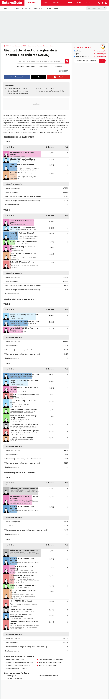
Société (16, 8)
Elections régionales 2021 (16, 46)
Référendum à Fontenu (47, 665)
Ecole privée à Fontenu (14, 679)
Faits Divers (26, 8)
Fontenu (40, 91)
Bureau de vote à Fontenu (15, 659)
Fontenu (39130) (11, 676)
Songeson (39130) (45, 66)
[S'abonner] (90, 61)
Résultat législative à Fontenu (16, 668)
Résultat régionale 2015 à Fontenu (17, 91)
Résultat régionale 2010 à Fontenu (17, 93)
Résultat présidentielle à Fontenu (18, 665)
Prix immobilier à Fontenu (48, 676)
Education (38, 8)
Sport (45, 3)
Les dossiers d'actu (81, 56)
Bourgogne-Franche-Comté (38, 46)
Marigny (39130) (31, 66)
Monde (48, 8)
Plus (89, 3)
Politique (6, 8)
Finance (69, 3)
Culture (56, 3)
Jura (51, 46)
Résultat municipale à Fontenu (50, 662)
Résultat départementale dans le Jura (19, 662)
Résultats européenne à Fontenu (51, 659)
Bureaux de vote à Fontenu (46, 88)
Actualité (78, 51)
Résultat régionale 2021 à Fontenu (17, 88)
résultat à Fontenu (16, 120)
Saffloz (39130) (59, 66)
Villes (56, 8)
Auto (79, 3)
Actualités (32, 3)
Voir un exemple (100, 51)
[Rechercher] (96, 8)
